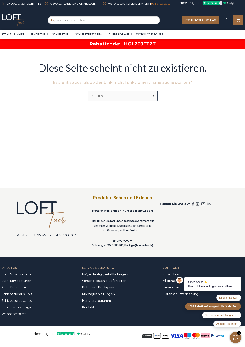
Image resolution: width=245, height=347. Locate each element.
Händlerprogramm (96, 300)
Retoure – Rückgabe (98, 287)
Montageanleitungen (98, 294)
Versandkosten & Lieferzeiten (104, 281)
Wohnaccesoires (14, 314)
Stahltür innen (14, 34)
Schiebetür (62, 34)
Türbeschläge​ (120, 34)
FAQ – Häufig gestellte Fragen (105, 274)
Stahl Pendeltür (14, 287)
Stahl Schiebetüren (16, 281)
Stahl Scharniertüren (18, 274)
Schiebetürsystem (90, 34)
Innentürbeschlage (16, 307)
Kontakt (88, 307)
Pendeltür (39, 34)
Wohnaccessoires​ (151, 34)
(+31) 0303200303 (160, 3)
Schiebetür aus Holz (17, 294)
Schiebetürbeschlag (17, 300)
